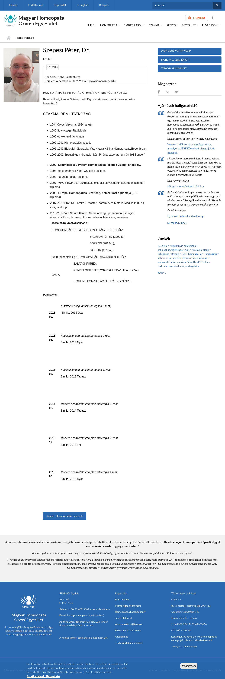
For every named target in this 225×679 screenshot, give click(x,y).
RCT (200, 262)
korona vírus (190, 258)
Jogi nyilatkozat (123, 617)
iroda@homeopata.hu (80, 615)
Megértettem (189, 666)
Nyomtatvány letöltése (198, 640)
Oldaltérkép (35, 5)
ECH (184, 253)
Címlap (13, 5)
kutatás (203, 258)
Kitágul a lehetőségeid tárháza (185, 186)
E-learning (199, 17)
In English (82, 5)
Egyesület (189, 25)
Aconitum (163, 245)
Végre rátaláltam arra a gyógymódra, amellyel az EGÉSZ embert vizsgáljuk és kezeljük (191, 148)
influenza (162, 258)
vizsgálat (192, 266)
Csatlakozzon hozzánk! (176, 51)
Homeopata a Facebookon (130, 611)
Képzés (171, 25)
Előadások (209, 25)
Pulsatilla (191, 262)
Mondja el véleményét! (175, 59)
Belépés (104, 5)
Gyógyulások (133, 25)
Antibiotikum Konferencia (183, 245)
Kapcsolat (60, 5)
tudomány (180, 266)
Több (161, 273)
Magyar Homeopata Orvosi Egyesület (41, 20)
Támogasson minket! (174, 68)
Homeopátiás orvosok (69, 516)
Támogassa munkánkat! (184, 646)
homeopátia (194, 253)
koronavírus (175, 258)
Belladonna (163, 253)
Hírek (92, 25)
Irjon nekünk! (122, 599)
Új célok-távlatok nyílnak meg (185, 216)
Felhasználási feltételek (128, 630)
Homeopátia (108, 25)
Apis (187, 249)
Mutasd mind (176, 223)
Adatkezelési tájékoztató (129, 624)
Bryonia (175, 253)
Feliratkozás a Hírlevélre (128, 605)
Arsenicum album (200, 249)
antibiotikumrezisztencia (170, 249)
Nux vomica (179, 262)
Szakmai (154, 25)
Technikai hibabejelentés (129, 642)
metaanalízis (164, 262)
